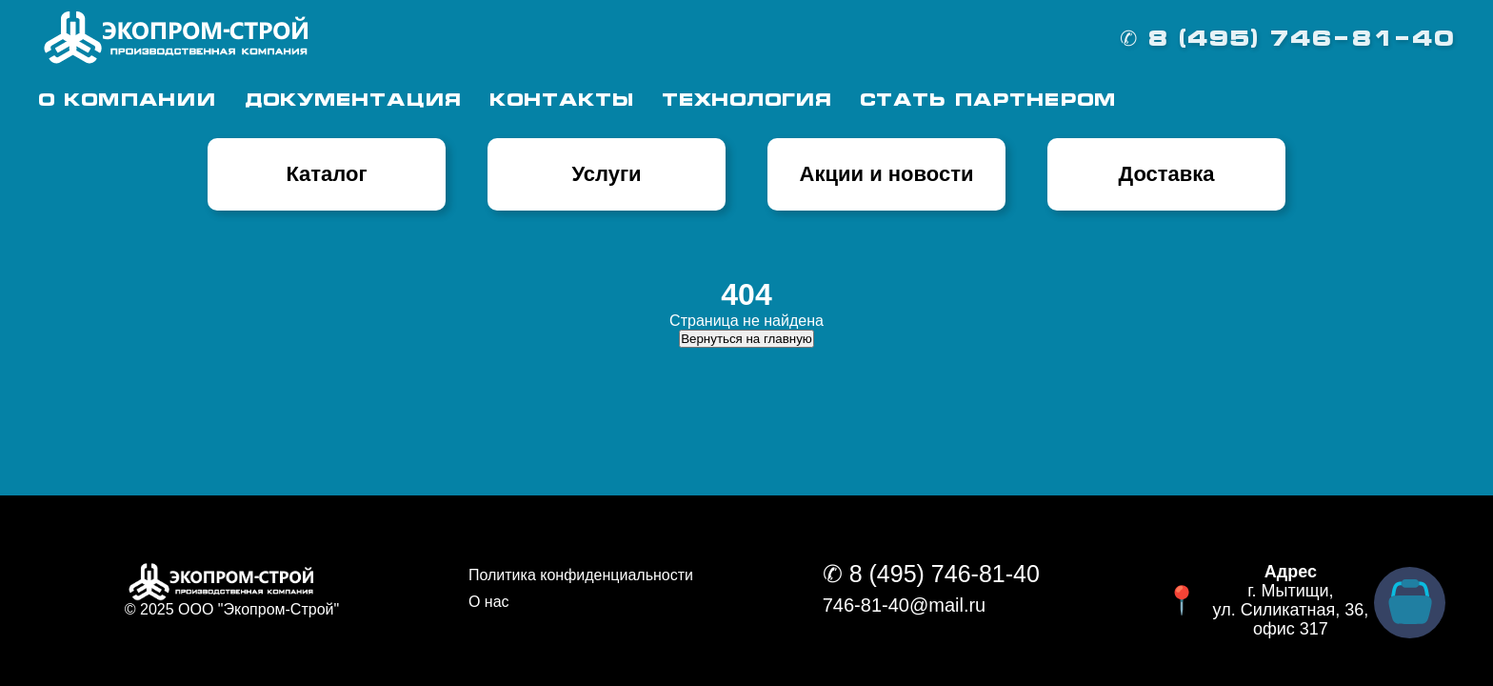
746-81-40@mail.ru (904, 605)
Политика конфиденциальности (580, 575)
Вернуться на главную (746, 339)
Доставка (1166, 174)
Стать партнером (988, 101)
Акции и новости (887, 174)
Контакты (561, 101)
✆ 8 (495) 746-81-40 (1287, 40)
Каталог (326, 174)
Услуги (606, 174)
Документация (353, 101)
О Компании (127, 101)
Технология (746, 101)
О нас (488, 602)
